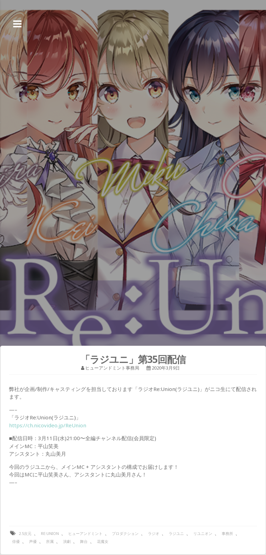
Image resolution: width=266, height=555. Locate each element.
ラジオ (153, 533)
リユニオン (202, 533)
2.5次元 (25, 533)
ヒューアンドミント (85, 533)
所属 (50, 541)
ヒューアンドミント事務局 (112, 368)
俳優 (16, 541)
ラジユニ (176, 533)
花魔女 (102, 541)
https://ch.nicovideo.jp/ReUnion (47, 425)
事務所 (227, 533)
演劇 (67, 541)
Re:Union (50, 533)
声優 (33, 541)
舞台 (84, 541)
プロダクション (125, 533)
